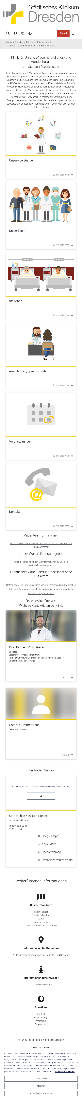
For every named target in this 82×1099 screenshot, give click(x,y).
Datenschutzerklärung (65, 1071)
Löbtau (41, 918)
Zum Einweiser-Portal (41, 984)
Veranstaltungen (41, 1017)
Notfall (63, 33)
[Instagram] (22, 33)
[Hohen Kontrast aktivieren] (30, 33)
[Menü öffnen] (74, 33)
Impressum (41, 1021)
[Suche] (8, 33)
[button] (55, 836)
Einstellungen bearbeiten (41, 1093)
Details (67, 677)
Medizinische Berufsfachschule (41, 925)
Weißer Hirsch (41, 922)
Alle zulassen (41, 1079)
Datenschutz (41, 1024)
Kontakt (41, 1014)
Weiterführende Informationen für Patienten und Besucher (41, 955)
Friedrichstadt (41, 912)
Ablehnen (41, 1086)
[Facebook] (15, 33)
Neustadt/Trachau (41, 915)
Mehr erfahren (63, 174)
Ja (41, 796)
